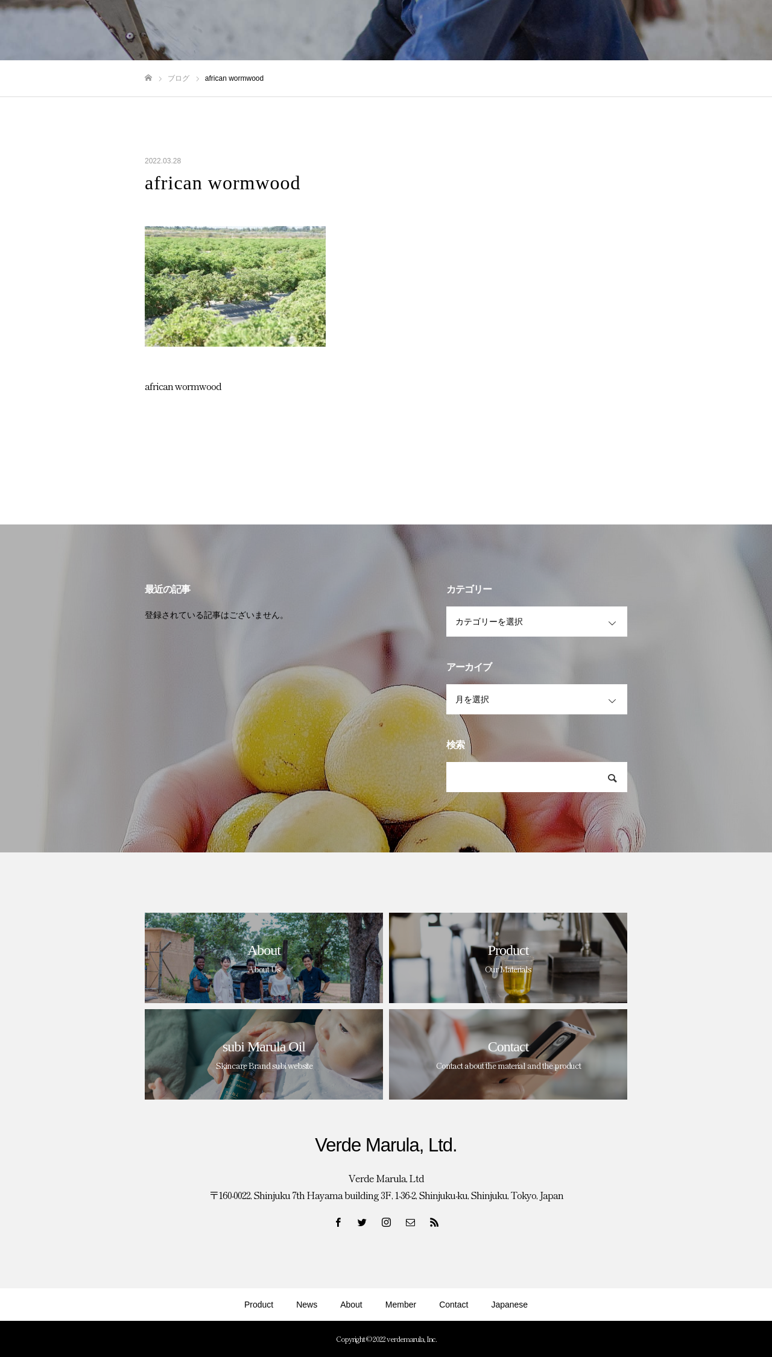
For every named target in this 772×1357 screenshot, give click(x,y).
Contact (453, 1304)
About (351, 1304)
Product (258, 1304)
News (306, 1304)
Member (400, 1304)
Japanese (509, 1304)
